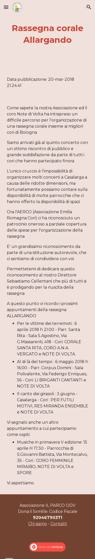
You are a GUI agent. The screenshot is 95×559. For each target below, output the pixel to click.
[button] (6, 7)
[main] (47, 34)
